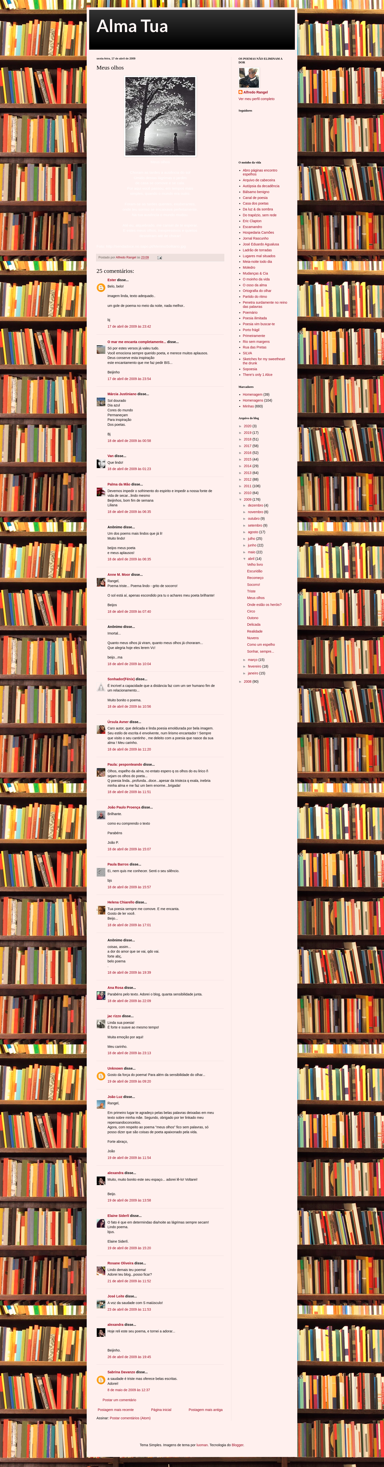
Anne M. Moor (119, 575)
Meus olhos (256, 598)
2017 (248, 446)
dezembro (256, 505)
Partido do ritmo (255, 297)
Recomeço (255, 578)
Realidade (255, 631)
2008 (248, 681)
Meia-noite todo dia (257, 262)
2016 (248, 453)
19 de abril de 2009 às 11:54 (129, 1158)
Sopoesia (250, 369)
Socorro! (253, 585)
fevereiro (255, 666)
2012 (248, 479)
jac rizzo (114, 1016)
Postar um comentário (119, 1400)
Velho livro (255, 564)
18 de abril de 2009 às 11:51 (129, 792)
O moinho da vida (256, 279)
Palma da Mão (119, 484)
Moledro (249, 267)
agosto (253, 532)
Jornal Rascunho (256, 238)
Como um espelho (261, 645)
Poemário (250, 312)
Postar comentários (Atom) (130, 1418)
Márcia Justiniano (122, 394)
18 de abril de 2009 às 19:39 (129, 972)
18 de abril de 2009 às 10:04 (129, 664)
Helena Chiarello (121, 902)
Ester (112, 280)
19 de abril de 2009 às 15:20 (129, 1248)
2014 (248, 466)
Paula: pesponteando (125, 764)
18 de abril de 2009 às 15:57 (129, 887)
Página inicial (161, 1410)
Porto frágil (251, 330)
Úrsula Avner (118, 722)
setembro (255, 525)
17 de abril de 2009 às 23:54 (129, 379)
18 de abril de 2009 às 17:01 (129, 925)
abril (251, 559)
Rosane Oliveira (120, 1263)
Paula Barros (118, 864)
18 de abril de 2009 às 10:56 (129, 706)
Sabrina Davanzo (121, 1372)
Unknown (115, 1068)
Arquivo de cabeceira (259, 180)
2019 (248, 433)
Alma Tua (132, 25)
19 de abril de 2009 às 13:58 (129, 1200)
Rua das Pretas (255, 347)
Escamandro (252, 227)
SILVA (247, 353)
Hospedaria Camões (258, 232)
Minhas (248, 406)
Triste (251, 591)
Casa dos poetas (256, 203)
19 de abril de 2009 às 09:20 (129, 1081)
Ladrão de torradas (257, 250)
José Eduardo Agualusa (261, 244)
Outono (252, 618)
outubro (254, 518)
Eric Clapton (252, 221)
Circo (251, 611)
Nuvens (253, 638)
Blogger (237, 1445)
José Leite (116, 1296)
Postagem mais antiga (206, 1410)
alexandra (115, 1173)
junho (252, 545)
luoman (202, 1445)
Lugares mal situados (259, 256)
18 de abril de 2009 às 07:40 (129, 611)
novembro (256, 512)
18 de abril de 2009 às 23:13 (129, 1053)
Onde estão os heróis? (264, 605)
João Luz (115, 1097)
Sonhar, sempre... (260, 651)
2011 (248, 486)
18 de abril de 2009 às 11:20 (129, 749)
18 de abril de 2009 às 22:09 (129, 1001)
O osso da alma (255, 285)
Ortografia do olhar (257, 291)
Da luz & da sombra (258, 209)
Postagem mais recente (116, 1410)
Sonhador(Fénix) (121, 679)
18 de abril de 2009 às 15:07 (129, 849)
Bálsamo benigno (256, 192)
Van (111, 456)
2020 (248, 426)
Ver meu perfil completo (257, 99)
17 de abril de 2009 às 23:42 (129, 326)
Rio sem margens (256, 342)
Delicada (253, 624)
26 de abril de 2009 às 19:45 (129, 1357)
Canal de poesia (255, 198)
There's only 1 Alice (258, 375)
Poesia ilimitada (255, 318)
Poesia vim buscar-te (259, 324)
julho (252, 539)
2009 (248, 499)
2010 (248, 493)
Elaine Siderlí (118, 1216)
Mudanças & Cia (255, 273)
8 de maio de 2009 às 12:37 (129, 1390)
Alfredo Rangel (255, 92)
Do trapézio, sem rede (260, 215)
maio (252, 552)
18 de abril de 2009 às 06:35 (129, 512)
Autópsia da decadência (261, 186)
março (253, 660)
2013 (248, 473)
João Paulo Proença (124, 807)
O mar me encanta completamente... (137, 342)
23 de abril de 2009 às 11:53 (129, 1309)
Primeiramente (254, 336)
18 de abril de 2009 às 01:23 (129, 469)
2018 (248, 439)
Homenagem (253, 394)
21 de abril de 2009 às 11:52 (129, 1281)
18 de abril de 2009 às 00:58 (129, 441)
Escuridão (254, 571)
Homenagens (253, 400)
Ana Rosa (115, 988)
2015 (248, 459)
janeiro (253, 673)
